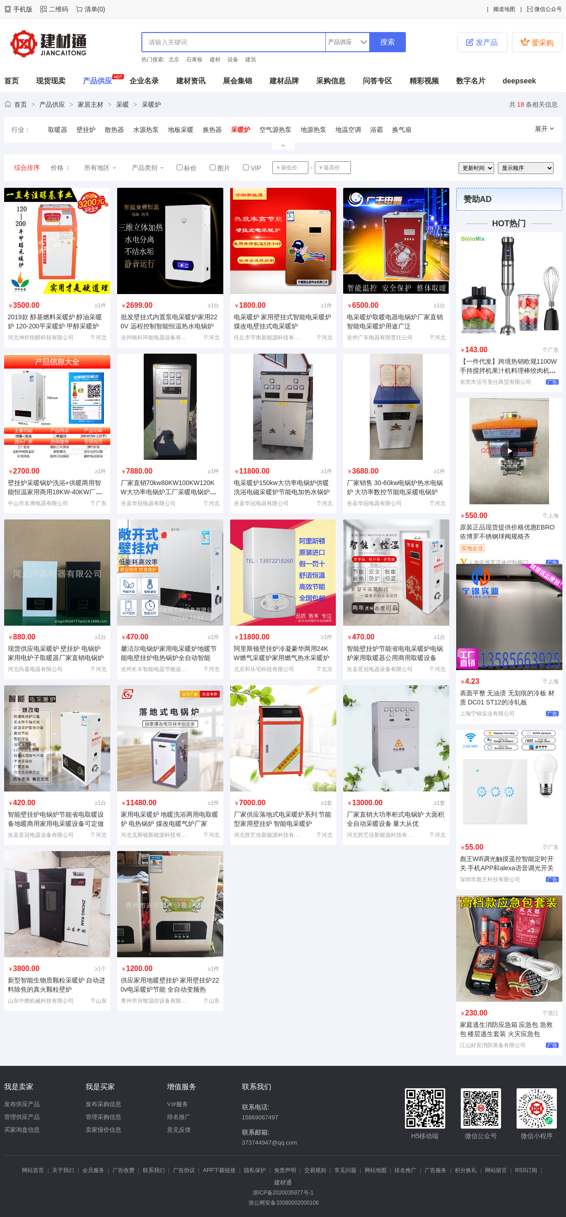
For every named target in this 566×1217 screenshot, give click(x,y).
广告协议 (184, 1170)
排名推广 (179, 1116)
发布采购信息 (103, 1104)
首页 (11, 81)
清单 (91, 9)
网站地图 (376, 1170)
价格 (60, 167)
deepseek (519, 81)
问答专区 (377, 81)
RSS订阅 (526, 1170)
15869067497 (260, 1117)
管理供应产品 (22, 1116)
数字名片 (470, 81)
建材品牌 (284, 81)
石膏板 (194, 59)
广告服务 (436, 1170)
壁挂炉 (86, 129)
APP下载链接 (219, 1170)
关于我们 (63, 1170)
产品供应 (97, 81)
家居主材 (90, 104)
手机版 (22, 9)
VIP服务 (178, 1104)
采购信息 (330, 81)
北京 (173, 59)
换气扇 (401, 129)
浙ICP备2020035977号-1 (283, 1193)
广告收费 (124, 1170)
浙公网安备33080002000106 (283, 1203)
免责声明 (285, 1170)
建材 (215, 59)
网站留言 (496, 1170)
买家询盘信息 (22, 1129)
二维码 (58, 9)
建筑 (250, 59)
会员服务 (93, 1170)
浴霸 (376, 129)
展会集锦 (237, 81)
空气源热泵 (275, 129)
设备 (232, 59)
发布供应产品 (22, 1104)
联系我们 (154, 1170)
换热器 (212, 129)
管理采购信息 (103, 1116)
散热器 (114, 129)
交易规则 (315, 1170)
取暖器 (57, 129)
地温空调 (348, 129)
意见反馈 (179, 1129)
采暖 (122, 104)
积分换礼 (466, 1170)
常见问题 (345, 1170)
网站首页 (33, 1170)
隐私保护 (255, 1170)
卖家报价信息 (103, 1129)
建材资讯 (190, 81)
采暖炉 (151, 104)
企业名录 (144, 81)
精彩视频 (424, 81)
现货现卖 (50, 81)
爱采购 (536, 42)
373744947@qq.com (269, 1142)
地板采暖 (181, 129)
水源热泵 (146, 129)
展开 (545, 128)
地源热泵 (313, 129)
